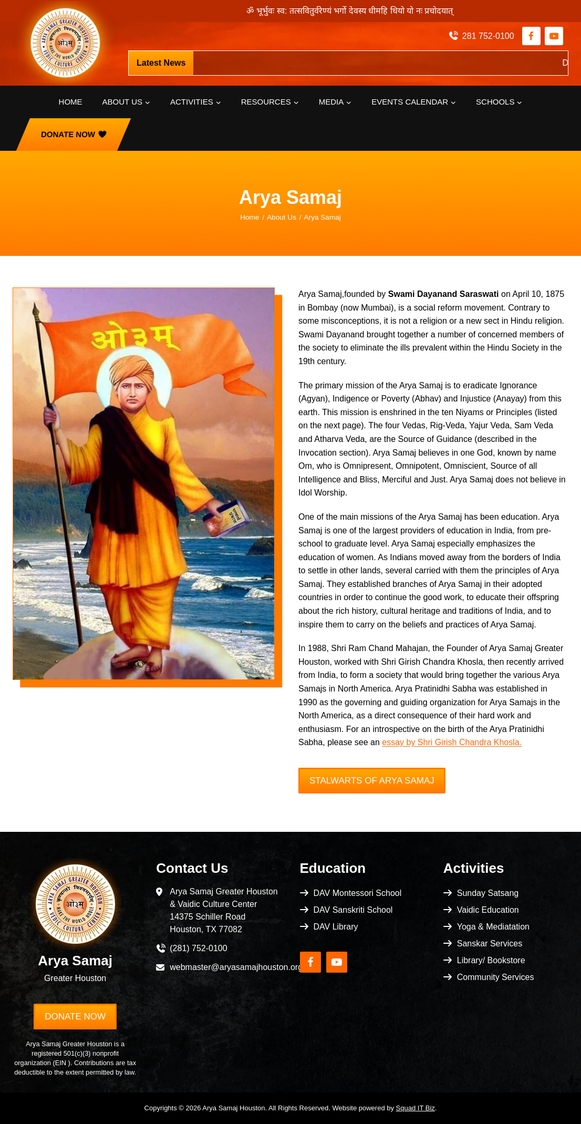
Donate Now (68, 134)
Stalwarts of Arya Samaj (371, 781)
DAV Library (336, 926)
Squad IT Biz (415, 1108)
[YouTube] (554, 36)
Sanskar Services (490, 943)
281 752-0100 (488, 36)
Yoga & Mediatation (493, 926)
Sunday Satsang (487, 893)
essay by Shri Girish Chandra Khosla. (452, 742)
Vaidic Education (488, 909)
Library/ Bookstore (491, 960)
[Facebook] (531, 36)
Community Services (495, 977)
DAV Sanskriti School (353, 909)
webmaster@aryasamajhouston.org (236, 967)
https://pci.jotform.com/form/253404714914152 (374, 62)
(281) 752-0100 (198, 948)
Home (70, 101)
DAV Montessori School (358, 893)
